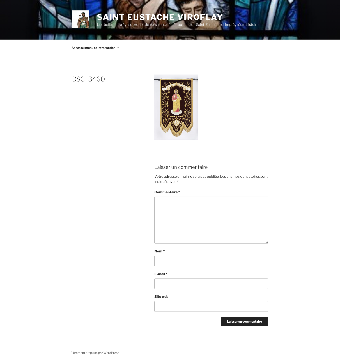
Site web (161, 297)
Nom (159, 251)
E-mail (160, 274)
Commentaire (167, 192)
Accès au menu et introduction (95, 48)
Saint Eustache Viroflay (160, 17)
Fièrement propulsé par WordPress (95, 353)
